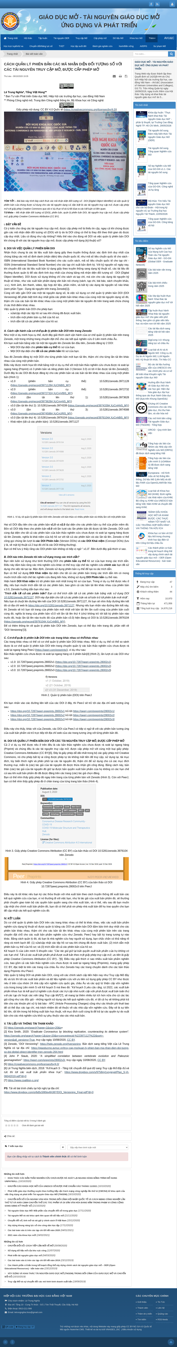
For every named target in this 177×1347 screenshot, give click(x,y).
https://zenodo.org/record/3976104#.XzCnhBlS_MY (98, 417)
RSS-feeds (163, 1319)
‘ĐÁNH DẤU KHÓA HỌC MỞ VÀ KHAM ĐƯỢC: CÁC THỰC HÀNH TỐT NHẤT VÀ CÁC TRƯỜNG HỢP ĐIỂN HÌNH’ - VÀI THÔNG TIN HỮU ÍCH (153, 520)
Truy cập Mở (81, 38)
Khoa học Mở (136, 38)
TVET (61, 46)
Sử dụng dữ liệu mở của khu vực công (27, 1250)
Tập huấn (42, 38)
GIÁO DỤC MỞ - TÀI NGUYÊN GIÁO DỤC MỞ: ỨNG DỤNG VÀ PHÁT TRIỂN (154, 65)
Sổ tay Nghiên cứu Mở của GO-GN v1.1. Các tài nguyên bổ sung (159, 169)
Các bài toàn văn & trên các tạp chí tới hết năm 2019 (34, 1260)
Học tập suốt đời (78, 46)
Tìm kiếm (142, 1319)
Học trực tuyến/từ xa (13, 46)
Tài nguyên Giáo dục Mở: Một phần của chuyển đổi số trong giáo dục (42, 1210)
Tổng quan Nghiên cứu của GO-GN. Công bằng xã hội (160, 222)
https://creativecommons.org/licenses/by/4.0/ (33, 1064)
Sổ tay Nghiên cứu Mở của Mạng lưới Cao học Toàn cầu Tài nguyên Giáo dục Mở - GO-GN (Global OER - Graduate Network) (154, 256)
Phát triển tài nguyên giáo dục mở (25, 1255)
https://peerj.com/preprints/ (51, 650)
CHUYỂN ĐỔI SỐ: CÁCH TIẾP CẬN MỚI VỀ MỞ (30, 1245)
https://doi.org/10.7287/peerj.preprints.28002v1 (83, 662)
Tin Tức (161, 1302)
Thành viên (143, 1308)
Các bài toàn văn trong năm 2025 (159, 271)
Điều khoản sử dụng (132, 1329)
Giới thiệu (142, 1302)
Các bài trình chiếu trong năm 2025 (157, 284)
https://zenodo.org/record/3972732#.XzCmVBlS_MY (41, 393)
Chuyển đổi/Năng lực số (41, 46)
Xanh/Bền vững (126, 46)
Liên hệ (161, 1308)
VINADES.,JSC (113, 1329)
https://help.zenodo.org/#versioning (60, 1044)
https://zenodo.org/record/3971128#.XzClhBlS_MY (40, 385)
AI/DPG (143, 46)
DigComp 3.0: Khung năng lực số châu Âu (158, 342)
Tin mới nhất (141, 105)
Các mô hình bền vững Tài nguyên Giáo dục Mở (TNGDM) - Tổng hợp (153, 421)
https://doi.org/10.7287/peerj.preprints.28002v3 (83, 670)
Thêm (151, 38)
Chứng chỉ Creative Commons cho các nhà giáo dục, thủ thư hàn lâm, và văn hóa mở (159, 408)
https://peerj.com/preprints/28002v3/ (94, 719)
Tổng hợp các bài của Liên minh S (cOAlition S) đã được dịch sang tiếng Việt (159, 463)
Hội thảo (28, 38)
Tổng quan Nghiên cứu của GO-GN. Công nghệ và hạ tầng (160, 186)
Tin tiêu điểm (141, 241)
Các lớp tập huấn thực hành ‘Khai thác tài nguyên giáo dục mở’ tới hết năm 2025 (154, 301)
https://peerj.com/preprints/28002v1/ (94, 711)
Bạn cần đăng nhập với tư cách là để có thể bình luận (47, 1156)
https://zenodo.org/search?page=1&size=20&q (34, 1027)
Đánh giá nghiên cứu (102, 46)
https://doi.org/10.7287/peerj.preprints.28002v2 (83, 666)
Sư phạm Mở (159, 46)
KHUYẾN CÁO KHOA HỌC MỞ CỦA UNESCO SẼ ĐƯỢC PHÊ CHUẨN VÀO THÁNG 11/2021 (52, 1186)
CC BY (71, 1039)
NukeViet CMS (77, 1329)
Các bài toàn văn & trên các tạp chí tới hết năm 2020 (34, 1230)
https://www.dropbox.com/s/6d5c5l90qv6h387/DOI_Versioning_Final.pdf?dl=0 (48, 1092)
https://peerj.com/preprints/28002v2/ (94, 715)
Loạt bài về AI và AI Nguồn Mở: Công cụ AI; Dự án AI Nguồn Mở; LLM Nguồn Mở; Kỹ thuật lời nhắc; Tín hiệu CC (154, 354)
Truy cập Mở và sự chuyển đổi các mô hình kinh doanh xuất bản (40, 1281)
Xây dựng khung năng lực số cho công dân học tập (33, 1225)
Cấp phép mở (100, 38)
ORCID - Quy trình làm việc (159, 431)
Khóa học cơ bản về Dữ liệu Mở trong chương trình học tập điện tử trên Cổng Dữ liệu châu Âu (154, 538)
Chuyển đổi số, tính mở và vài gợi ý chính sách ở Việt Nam (37, 1220)
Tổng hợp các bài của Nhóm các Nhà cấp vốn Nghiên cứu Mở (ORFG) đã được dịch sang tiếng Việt (154, 448)
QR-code (7, 1327)
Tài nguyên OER (61, 38)
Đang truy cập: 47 (25, 1327)
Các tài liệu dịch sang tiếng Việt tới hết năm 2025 (159, 331)
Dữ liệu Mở (118, 38)
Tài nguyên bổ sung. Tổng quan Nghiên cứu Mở (159, 151)
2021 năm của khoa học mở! (22, 1235)
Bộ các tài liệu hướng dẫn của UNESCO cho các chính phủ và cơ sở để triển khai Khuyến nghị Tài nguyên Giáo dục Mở (154, 371)
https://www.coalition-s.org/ (23, 1080)
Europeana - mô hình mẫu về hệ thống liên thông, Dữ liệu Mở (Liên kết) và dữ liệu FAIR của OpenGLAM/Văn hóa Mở (154, 479)
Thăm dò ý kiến (145, 1314)
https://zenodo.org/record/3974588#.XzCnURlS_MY (41, 413)
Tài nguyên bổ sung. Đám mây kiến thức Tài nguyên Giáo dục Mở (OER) (160, 135)
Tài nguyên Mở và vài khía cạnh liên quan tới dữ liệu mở (36, 1215)
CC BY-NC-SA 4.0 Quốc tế (139, 1326)
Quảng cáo (163, 1314)
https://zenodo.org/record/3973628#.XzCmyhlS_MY (41, 401)
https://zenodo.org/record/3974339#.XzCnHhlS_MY (98, 405)
